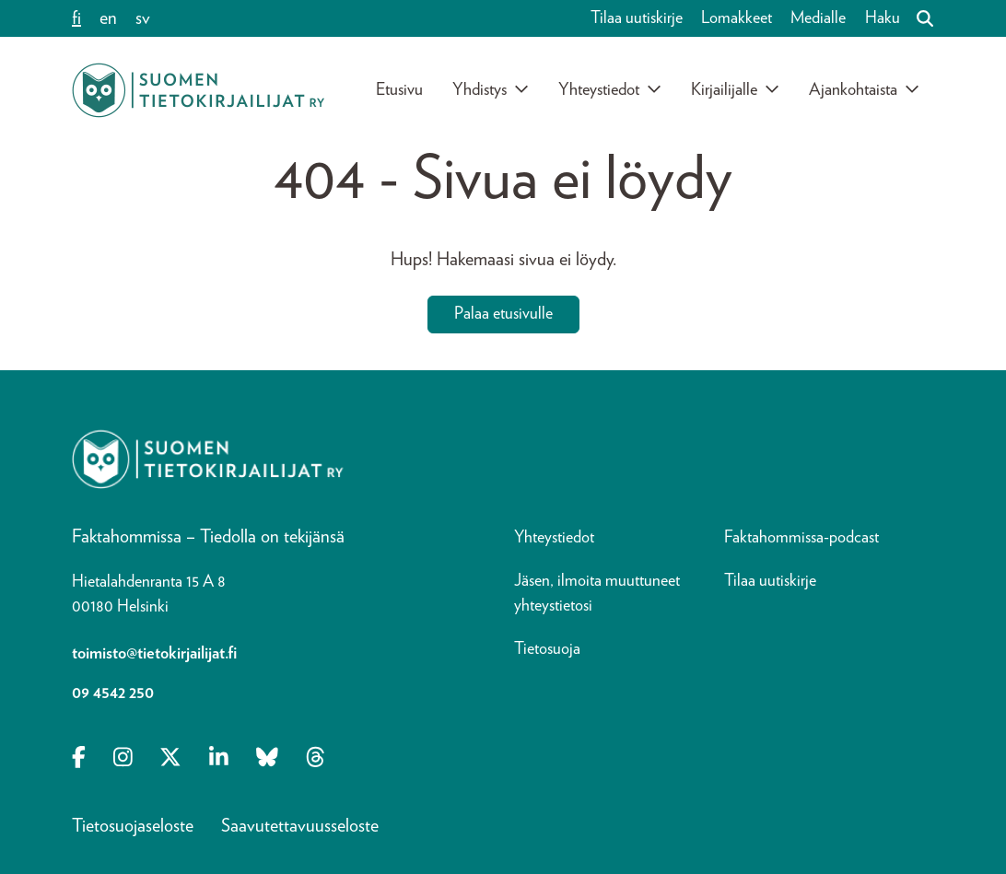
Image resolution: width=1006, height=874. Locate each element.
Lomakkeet (736, 18)
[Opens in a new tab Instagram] (123, 759)
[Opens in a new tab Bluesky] (267, 759)
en (108, 18)
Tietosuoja (547, 649)
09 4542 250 (113, 693)
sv (142, 18)
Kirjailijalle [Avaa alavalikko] (735, 89)
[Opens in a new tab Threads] (315, 759)
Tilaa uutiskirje (637, 18)
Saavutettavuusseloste (300, 826)
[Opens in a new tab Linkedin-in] (218, 759)
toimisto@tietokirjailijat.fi (154, 654)
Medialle (818, 18)
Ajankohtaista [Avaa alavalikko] (864, 89)
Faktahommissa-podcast (801, 538)
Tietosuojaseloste (132, 826)
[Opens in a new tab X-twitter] (170, 759)
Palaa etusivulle (503, 314)
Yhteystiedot (554, 538)
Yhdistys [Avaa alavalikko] (490, 89)
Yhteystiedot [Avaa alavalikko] (609, 89)
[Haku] (917, 18)
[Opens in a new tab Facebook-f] (79, 759)
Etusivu (399, 90)
